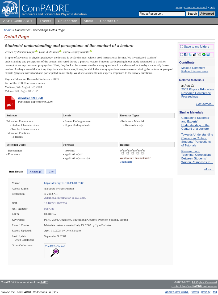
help (212, 7)
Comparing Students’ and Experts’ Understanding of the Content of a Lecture (195, 123)
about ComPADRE (177, 291)
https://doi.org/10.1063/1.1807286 (64, 182)
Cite (51, 171)
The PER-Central (55, 246)
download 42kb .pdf (30, 97)
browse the (8, 292)
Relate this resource (194, 71)
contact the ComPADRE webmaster (194, 286)
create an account (195, 7)
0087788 (49, 208)
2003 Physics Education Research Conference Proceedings (197, 93)
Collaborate (67, 21)
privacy (205, 291)
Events (45, 21)
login (179, 7)
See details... (205, 104)
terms (195, 291)
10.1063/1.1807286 (55, 203)
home (8, 30)
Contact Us (109, 21)
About (88, 21)
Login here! (126, 161)
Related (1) (36, 171)
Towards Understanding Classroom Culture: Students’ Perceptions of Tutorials (197, 140)
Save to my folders (194, 47)
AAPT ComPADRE (18, 21)
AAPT (44, 282)
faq (215, 291)
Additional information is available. (65, 197)
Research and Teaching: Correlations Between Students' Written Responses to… (197, 157)
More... (209, 169)
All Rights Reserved (204, 282)
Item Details (16, 171)
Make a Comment (193, 67)
